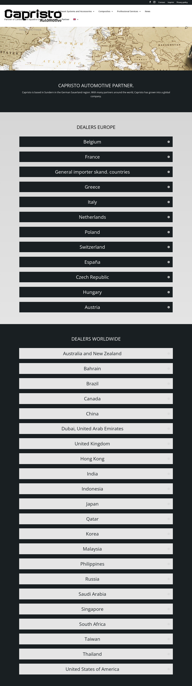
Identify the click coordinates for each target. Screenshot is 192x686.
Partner (65, 19)
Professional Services (127, 11)
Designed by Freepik (30, 29)
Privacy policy (182, 2)
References (52, 19)
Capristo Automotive (14, 11)
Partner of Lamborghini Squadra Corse (23, 19)
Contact (161, 2)
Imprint (171, 2)
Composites (104, 11)
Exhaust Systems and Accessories (75, 11)
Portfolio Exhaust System (41, 11)
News (147, 11)
